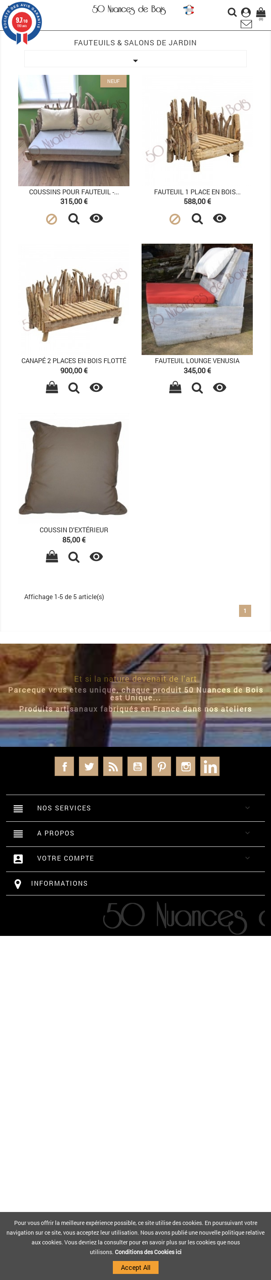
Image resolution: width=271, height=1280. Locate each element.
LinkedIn (210, 766)
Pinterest (161, 766)
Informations (59, 883)
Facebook (64, 766)
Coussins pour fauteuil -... (74, 191)
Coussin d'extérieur (74, 529)
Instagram (185, 766)
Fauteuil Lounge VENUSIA (197, 360)
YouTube (137, 766)
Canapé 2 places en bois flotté (73, 360)
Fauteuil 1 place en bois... (197, 191)
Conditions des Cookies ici (148, 1252)
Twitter (88, 766)
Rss (113, 766)
